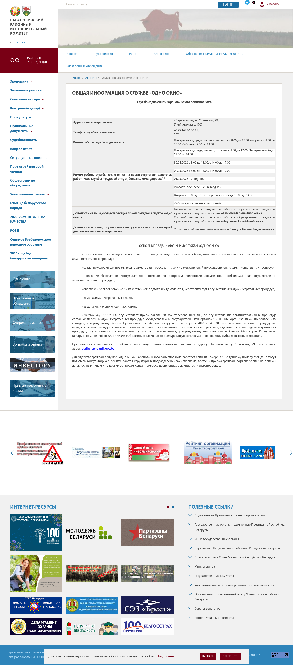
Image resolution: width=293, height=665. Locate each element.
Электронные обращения (84, 66)
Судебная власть (23, 140)
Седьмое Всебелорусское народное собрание (30, 242)
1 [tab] (168, 507)
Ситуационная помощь (28, 158)
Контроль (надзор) (27, 108)
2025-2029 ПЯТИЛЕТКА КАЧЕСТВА (27, 219)
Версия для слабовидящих (36, 60)
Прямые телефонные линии (29, 388)
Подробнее (165, 656)
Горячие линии (249, 655)
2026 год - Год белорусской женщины (29, 256)
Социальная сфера (27, 99)
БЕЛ (24, 43)
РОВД (14, 231)
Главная (76, 78)
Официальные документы (21, 128)
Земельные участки (27, 90)
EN (18, 43)
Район (133, 54)
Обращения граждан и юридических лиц (214, 54)
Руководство (104, 54)
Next (290, 453)
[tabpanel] (92, 576)
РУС (12, 43)
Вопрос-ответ (21, 149)
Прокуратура (22, 117)
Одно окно (162, 54)
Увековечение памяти (29, 194)
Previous (13, 453)
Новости (72, 54)
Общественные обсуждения (22, 183)
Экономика (21, 81)
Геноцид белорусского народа (28, 205)
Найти (228, 4)
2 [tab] (173, 507)
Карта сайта (272, 4)
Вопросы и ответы (27, 345)
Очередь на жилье (27, 323)
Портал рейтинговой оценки (27, 169)
